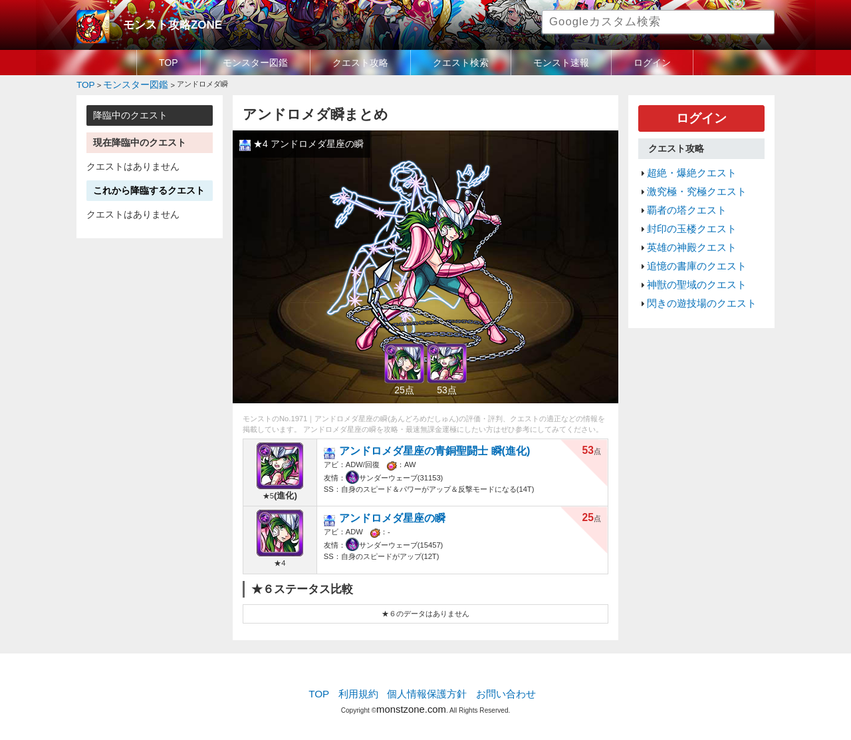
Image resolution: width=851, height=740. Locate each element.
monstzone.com (411, 701)
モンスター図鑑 (255, 62)
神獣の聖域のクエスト (690, 261)
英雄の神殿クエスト (686, 229)
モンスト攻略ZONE (164, 23)
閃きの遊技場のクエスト (694, 277)
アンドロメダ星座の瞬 (386, 514)
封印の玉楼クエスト (686, 214)
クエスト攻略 (360, 62)
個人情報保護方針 (426, 690)
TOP (168, 62)
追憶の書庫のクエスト (690, 245)
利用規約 (365, 690)
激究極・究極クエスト (690, 182)
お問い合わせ (496, 690)
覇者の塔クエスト (681, 198)
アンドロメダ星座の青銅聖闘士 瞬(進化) (421, 447)
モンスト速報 (561, 62)
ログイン (652, 62)
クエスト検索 (461, 62)
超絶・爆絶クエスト (686, 166)
